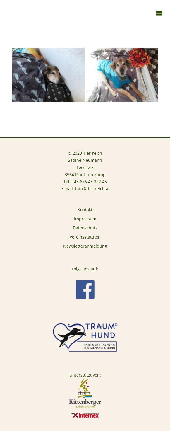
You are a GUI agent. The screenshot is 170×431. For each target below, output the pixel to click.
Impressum (85, 219)
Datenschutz (85, 228)
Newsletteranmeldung (85, 246)
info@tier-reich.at (92, 188)
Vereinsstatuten (85, 237)
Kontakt (85, 209)
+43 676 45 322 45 (89, 181)
